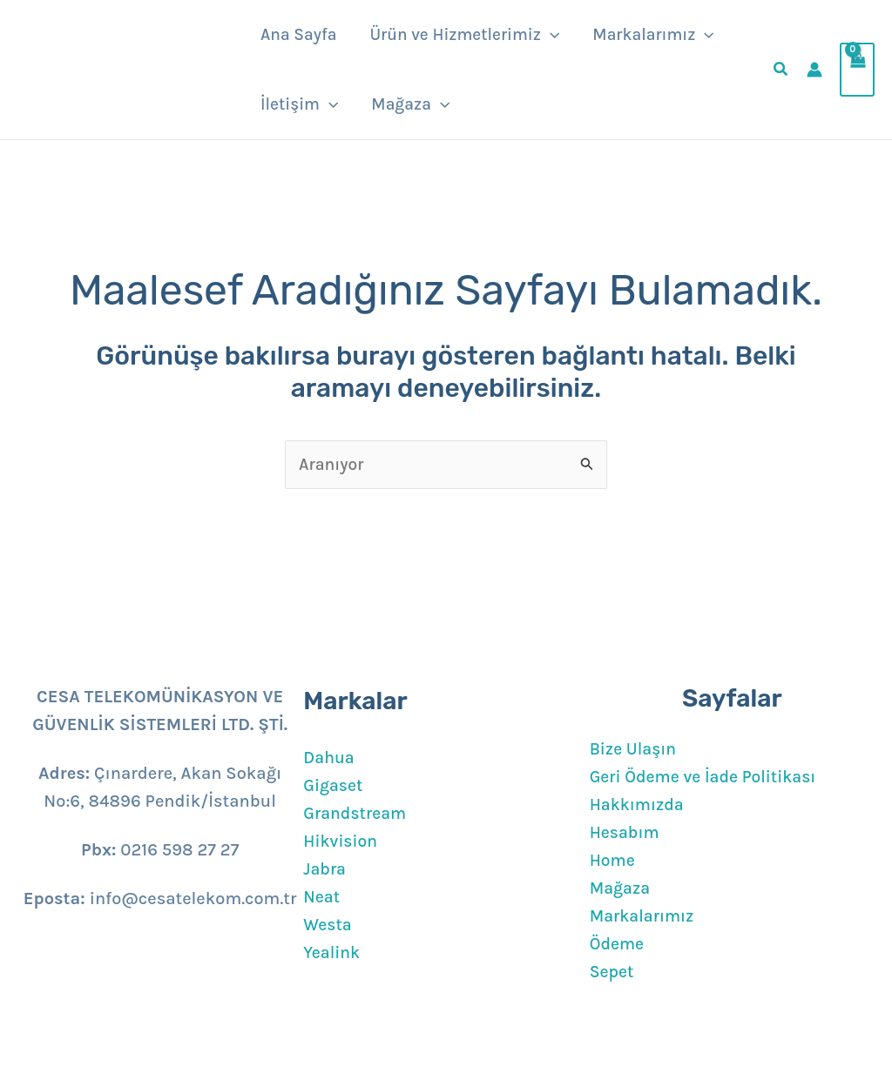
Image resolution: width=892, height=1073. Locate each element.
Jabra (325, 869)
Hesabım (626, 832)
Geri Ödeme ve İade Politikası (707, 777)
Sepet (613, 972)
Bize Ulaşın (634, 749)
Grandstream (356, 813)
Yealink (332, 952)
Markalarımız (644, 916)
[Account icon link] (814, 69)
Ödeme (618, 944)
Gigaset (334, 785)
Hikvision (341, 841)
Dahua (329, 758)
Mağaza (621, 888)
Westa (328, 925)
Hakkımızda (638, 805)
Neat (322, 897)
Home (613, 860)
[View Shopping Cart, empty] (857, 70)
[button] (550, 35)
